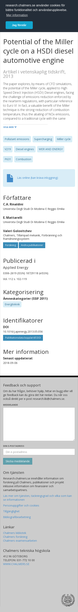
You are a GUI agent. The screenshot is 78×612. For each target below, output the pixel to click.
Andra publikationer (32, 245)
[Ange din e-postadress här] (39, 452)
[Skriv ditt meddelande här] (39, 424)
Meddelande (10, 404)
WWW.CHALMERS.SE (16, 564)
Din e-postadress (13, 445)
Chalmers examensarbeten (20, 540)
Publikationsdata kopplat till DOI (23, 337)
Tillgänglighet (11, 511)
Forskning (10, 245)
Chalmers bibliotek (14, 533)
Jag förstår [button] (19, 25)
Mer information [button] (17, 15)
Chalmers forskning (15, 537)
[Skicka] (17, 461)
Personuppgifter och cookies (21, 505)
